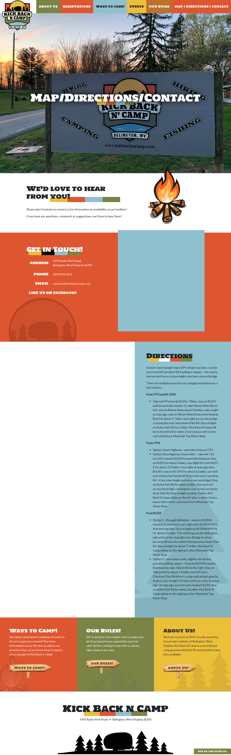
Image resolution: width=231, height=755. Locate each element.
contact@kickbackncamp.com (71, 283)
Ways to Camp (110, 6)
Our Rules (159, 6)
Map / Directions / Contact (201, 6)
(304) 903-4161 (62, 274)
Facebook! (65, 292)
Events (137, 6)
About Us (48, 6)
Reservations (77, 6)
